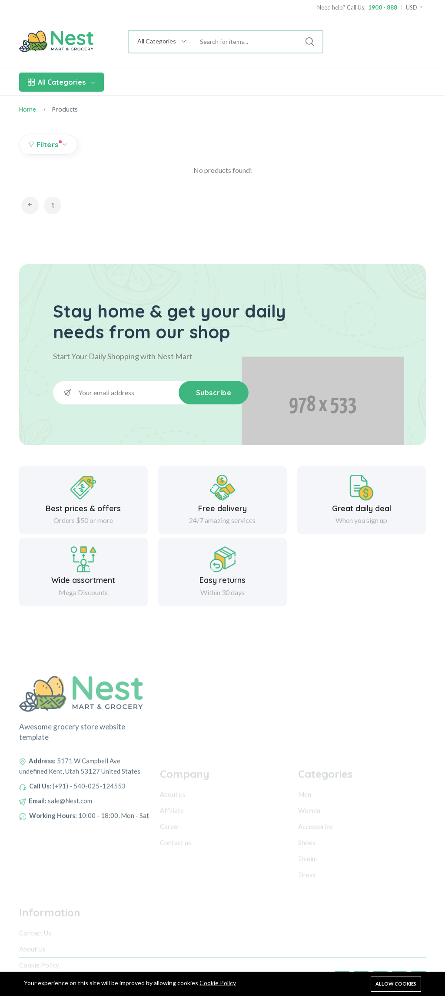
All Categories (61, 82)
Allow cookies (395, 983)
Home (27, 109)
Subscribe (214, 392)
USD (415, 7)
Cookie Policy (217, 982)
